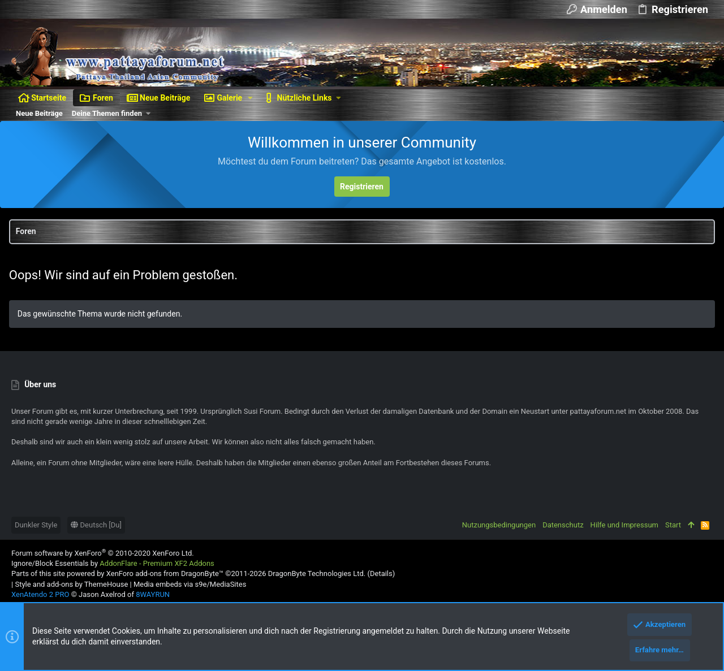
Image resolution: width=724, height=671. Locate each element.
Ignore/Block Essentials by (112, 563)
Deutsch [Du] (96, 525)
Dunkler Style (36, 525)
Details (381, 573)
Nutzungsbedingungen (499, 525)
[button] (250, 98)
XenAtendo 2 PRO (40, 594)
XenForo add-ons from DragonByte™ (164, 573)
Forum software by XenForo (102, 553)
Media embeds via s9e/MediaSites (189, 584)
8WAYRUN (153, 594)
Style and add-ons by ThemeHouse (71, 584)
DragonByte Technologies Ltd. (316, 573)
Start (673, 525)
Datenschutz (562, 525)
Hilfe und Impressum (624, 525)
